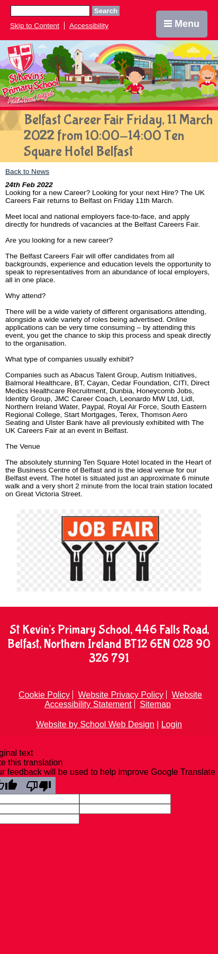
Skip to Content (34, 26)
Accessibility (88, 26)
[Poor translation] (39, 785)
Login (171, 724)
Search (105, 11)
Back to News (27, 171)
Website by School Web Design (95, 724)
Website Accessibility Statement (123, 699)
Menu (181, 23)
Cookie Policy (44, 694)
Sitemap (155, 704)
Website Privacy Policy (121, 694)
